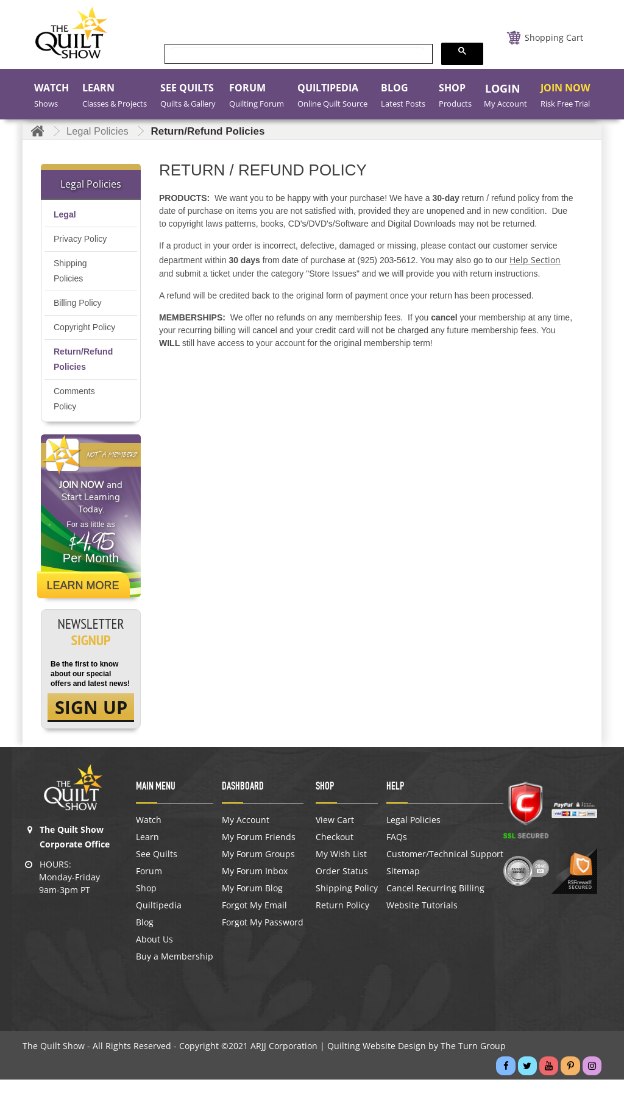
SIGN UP (91, 723)
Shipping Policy (347, 904)
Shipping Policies (70, 270)
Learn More (85, 601)
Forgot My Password (262, 938)
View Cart (335, 836)
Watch (148, 836)
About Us (154, 955)
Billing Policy (78, 303)
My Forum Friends (259, 853)
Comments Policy (74, 413)
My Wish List (341, 870)
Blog (145, 938)
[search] (297, 55)
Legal (65, 214)
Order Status (342, 887)
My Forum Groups (258, 870)
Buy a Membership (174, 972)
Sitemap (403, 887)
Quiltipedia (159, 921)
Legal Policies (413, 836)
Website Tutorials (422, 921)
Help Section (535, 260)
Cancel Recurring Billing (435, 904)
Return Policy (342, 921)
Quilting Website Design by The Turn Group (416, 1062)
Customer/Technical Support (444, 870)
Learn (147, 853)
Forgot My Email (254, 921)
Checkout (334, 853)
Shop (146, 904)
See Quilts (156, 870)
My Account (245, 836)
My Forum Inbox (255, 887)
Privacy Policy (80, 239)
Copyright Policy (72, 334)
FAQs (396, 853)
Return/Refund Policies (83, 374)
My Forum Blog (252, 904)
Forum (149, 887)
